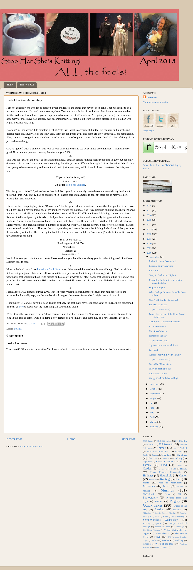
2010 (149, 243)
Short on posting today (160, 368)
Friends (179, 465)
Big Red (183, 448)
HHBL (183, 468)
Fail (181, 461)
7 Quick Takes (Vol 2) (159, 359)
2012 (149, 234)
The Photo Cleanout (151, 530)
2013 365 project (164, 441)
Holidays (148, 475)
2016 (149, 215)
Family (147, 465)
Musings (18, 328)
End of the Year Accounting (162, 261)
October (154, 388)
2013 (149, 229)
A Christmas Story (158, 373)
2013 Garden (181, 441)
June (152, 407)
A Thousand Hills (157, 326)
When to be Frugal (158, 304)
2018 (149, 205)
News (167, 494)
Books (145, 455)
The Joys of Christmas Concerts (164, 321)
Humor (183, 475)
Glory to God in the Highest (162, 275)
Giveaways (163, 469)
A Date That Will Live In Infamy (165, 354)
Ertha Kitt (154, 270)
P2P (180, 494)
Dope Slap (147, 462)
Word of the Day (164, 543)
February (154, 426)
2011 (149, 238)
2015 (149, 219)
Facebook (153, 350)
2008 (149, 252)
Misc (166, 486)
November (155, 384)
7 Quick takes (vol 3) (159, 340)
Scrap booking (178, 516)
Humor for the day (158, 335)
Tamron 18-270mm (162, 527)
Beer (174, 448)
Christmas (182, 455)
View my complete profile (155, 102)
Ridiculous (147, 513)
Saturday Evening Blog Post (166, 513)
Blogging (179, 451)
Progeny (175, 501)
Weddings (179, 540)
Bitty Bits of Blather (157, 451)
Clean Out (152, 458)
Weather (166, 540)
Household (166, 475)
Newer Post (14, 439)
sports (158, 523)
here (21, 306)
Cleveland (165, 458)
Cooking (177, 458)
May (152, 412)
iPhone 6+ (153, 479)
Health (173, 469)
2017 (149, 210)
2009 (149, 248)
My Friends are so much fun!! (163, 345)
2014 (149, 224)
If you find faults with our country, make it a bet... (165, 281)
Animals (161, 448)
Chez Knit (166, 455)
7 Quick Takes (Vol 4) (159, 309)
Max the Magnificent (170, 482)
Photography (150, 497)
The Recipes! (27, 84)
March (153, 422)
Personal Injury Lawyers (161, 265)
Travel (157, 536)
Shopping (146, 523)
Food (164, 465)
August (153, 398)
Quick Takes (153, 505)
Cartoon (155, 455)
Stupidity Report (157, 287)
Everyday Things (164, 461)
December (155, 257)
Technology (179, 527)
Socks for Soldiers (75, 184)
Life (178, 479)
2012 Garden (148, 441)
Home (10, 84)
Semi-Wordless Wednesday (160, 519)
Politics (158, 501)
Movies (180, 486)
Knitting (165, 479)
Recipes (177, 509)
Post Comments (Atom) (30, 446)
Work (157, 547)
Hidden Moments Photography (165, 472)
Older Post (128, 439)
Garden (147, 468)
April (152, 417)
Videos (155, 540)
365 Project (165, 444)
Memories (149, 486)
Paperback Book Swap (49, 269)
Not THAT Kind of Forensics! (163, 300)
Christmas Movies (158, 331)
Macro (146, 482)
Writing (165, 547)
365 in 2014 (150, 444)
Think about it (163, 533)
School (165, 516)
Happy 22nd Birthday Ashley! (163, 378)
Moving (146, 491)
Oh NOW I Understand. (160, 364)
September (155, 393)
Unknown (152, 97)
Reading (159, 509)
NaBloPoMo (149, 494)
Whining (147, 544)
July (152, 403)
